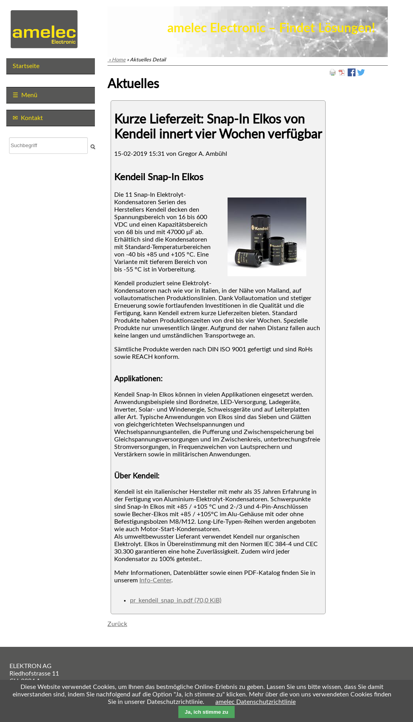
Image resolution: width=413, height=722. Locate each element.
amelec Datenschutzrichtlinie (255, 702)
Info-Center (155, 580)
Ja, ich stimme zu (206, 712)
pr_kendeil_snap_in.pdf (175, 600)
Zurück (117, 624)
